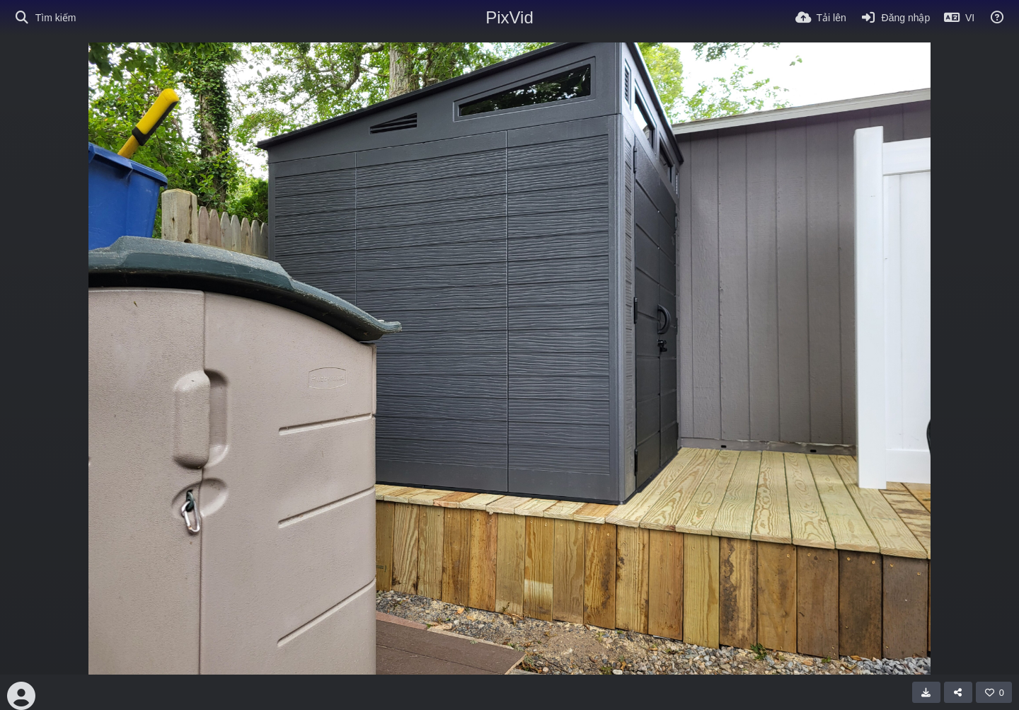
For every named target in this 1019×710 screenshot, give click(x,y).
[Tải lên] (820, 17)
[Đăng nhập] (895, 17)
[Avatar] (21, 696)
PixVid (509, 17)
